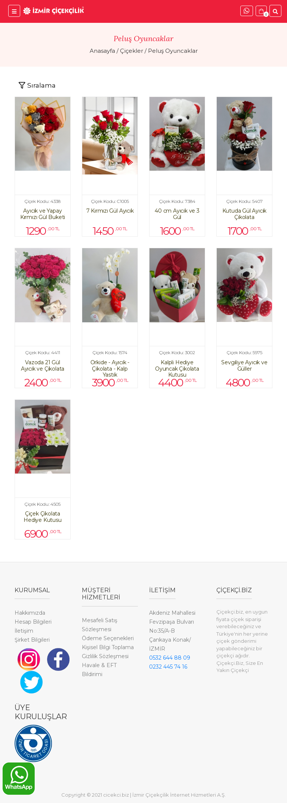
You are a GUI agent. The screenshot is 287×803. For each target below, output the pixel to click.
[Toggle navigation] (37, 85)
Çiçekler (131, 50)
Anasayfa (102, 50)
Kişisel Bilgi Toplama (108, 647)
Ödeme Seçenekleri (108, 638)
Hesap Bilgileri (33, 621)
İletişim (24, 630)
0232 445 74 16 (168, 666)
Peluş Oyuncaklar (173, 50)
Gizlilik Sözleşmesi (105, 656)
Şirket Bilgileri (32, 639)
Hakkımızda (30, 612)
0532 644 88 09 (169, 657)
